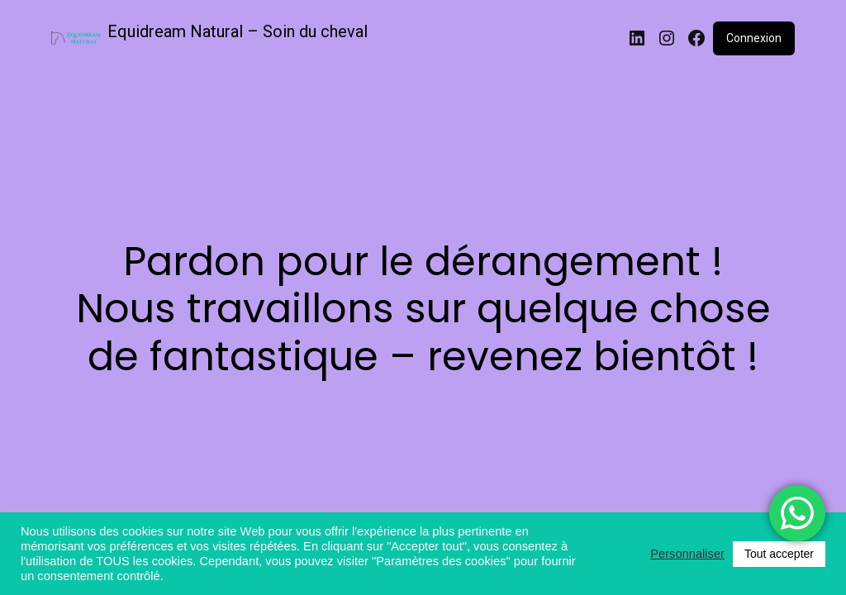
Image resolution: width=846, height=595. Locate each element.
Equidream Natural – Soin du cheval (237, 31)
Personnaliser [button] (687, 553)
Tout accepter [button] (779, 553)
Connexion (754, 38)
